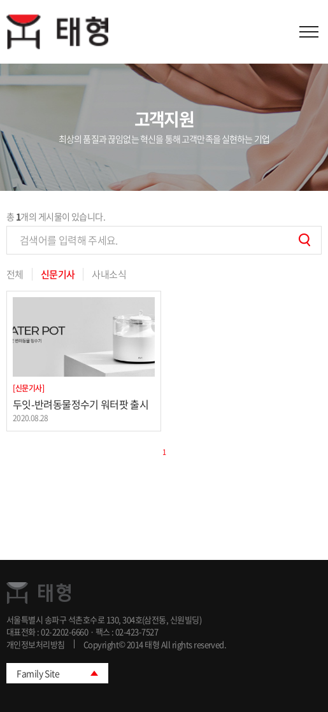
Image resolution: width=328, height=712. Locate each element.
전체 (15, 274)
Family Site (38, 673)
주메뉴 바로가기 (0, 0)
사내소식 (109, 274)
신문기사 (58, 274)
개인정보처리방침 (35, 644)
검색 (304, 240)
